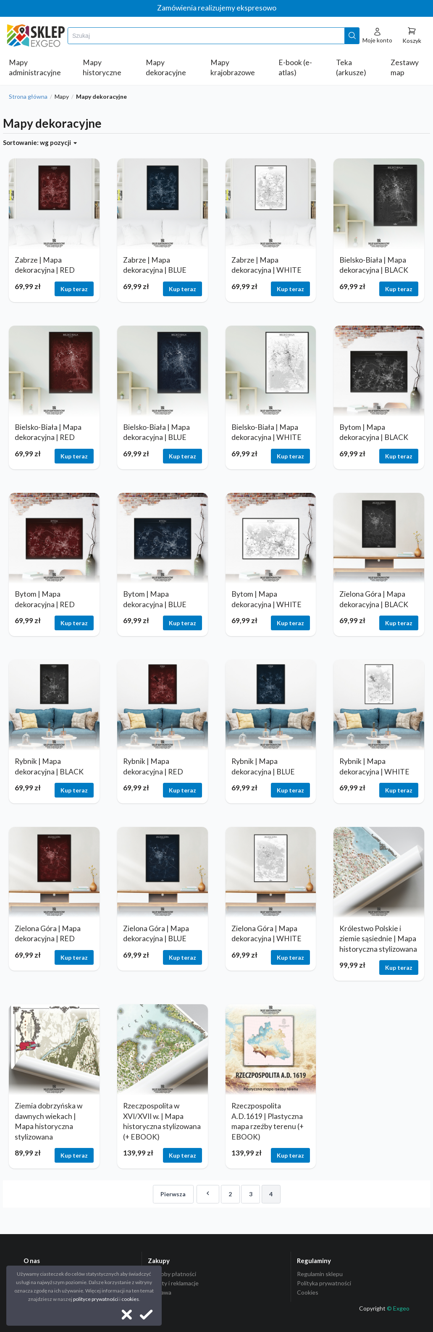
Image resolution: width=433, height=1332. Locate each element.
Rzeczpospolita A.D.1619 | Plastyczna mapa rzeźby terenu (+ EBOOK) (267, 1121)
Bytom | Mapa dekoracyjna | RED (45, 599)
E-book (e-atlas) (295, 67)
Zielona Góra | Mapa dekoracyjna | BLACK (373, 599)
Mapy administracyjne (35, 67)
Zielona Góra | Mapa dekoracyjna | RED (48, 933)
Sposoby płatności (172, 1274)
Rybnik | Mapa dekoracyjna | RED (153, 766)
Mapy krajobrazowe (232, 67)
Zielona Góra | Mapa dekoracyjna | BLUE (156, 933)
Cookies (307, 1292)
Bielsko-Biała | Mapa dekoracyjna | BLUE (156, 432)
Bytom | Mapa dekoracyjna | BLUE (154, 599)
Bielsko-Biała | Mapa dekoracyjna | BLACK (373, 265)
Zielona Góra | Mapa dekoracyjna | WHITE (266, 933)
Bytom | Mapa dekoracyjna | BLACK (373, 432)
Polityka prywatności (324, 1283)
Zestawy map (405, 67)
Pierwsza (173, 1194)
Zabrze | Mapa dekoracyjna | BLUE (154, 265)
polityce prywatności (95, 1299)
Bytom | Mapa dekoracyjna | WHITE (266, 599)
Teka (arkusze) (351, 67)
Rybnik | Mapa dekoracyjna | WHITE (374, 766)
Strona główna (28, 97)
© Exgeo (398, 1308)
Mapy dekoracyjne (166, 67)
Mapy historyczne (102, 67)
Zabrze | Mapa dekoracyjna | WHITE (266, 265)
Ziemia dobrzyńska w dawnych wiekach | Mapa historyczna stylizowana (48, 1121)
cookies (130, 1299)
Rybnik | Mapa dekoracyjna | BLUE (263, 766)
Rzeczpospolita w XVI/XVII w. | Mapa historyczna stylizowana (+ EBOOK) (162, 1121)
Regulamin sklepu (320, 1274)
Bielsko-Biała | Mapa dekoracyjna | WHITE (266, 432)
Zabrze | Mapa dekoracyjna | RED (45, 265)
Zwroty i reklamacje (173, 1283)
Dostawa (159, 1292)
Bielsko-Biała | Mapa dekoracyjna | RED (48, 432)
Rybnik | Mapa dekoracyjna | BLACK (49, 766)
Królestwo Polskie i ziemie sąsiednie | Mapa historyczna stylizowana (378, 938)
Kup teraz (74, 288)
